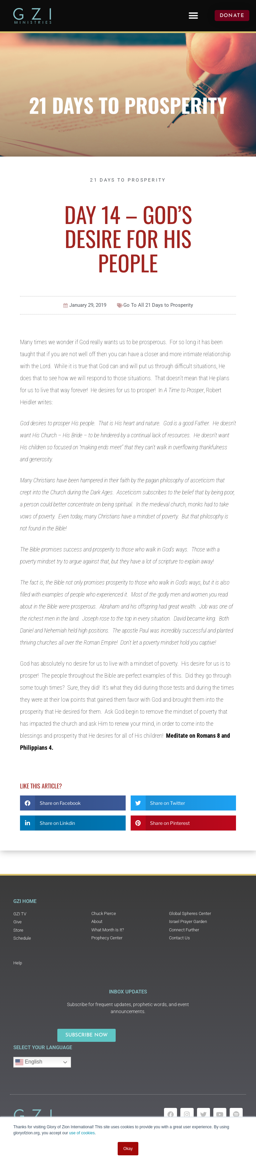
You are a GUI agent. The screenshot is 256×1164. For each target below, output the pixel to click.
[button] (193, 15)
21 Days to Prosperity (128, 105)
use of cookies (82, 1133)
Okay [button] (128, 1148)
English (28, 1062)
